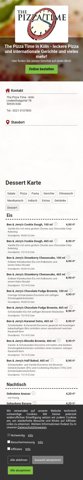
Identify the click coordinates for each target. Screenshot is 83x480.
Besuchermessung (23, 442)
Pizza (23, 193)
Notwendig (18, 435)
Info (30, 435)
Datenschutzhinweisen (32, 427)
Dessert (12, 207)
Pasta (35, 193)
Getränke (60, 200)
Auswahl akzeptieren (48, 460)
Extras (46, 200)
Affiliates (16, 449)
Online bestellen (41, 69)
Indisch (32, 200)
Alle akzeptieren (20, 470)
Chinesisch (66, 193)
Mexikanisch (15, 200)
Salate (11, 193)
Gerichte (49, 193)
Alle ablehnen (18, 460)
